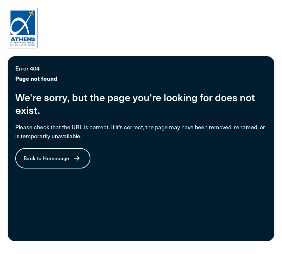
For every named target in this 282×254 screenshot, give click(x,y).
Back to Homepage (46, 158)
